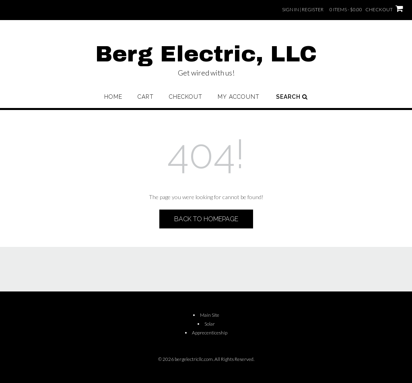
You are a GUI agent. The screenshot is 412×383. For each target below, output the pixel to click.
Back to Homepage (206, 219)
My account (239, 97)
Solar (209, 324)
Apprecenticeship (209, 333)
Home (113, 97)
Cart (146, 97)
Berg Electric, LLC (206, 54)
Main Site (209, 315)
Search (292, 97)
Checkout (185, 97)
